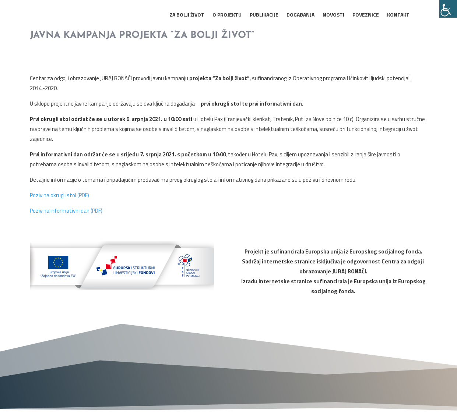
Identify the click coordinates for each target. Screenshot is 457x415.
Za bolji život (186, 15)
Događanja (300, 15)
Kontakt (398, 15)
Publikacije (264, 15)
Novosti (333, 15)
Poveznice (365, 15)
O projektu (227, 15)
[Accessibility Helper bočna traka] (448, 9)
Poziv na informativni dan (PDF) (66, 210)
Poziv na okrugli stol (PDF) (59, 195)
